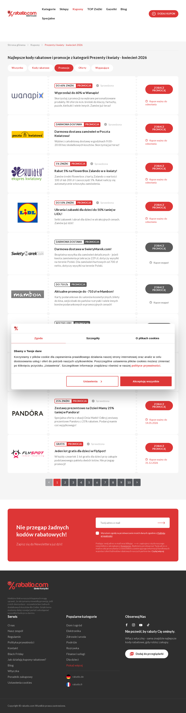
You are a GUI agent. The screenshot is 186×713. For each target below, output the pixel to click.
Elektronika (73, 631)
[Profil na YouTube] (141, 626)
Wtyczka (13, 671)
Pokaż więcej (74, 665)
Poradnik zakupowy (20, 676)
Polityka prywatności (21, 642)
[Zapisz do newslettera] (161, 523)
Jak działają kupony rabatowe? (27, 659)
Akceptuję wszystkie (146, 381)
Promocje (63, 67)
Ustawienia (92, 381)
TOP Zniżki (94, 9)
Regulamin (126, 546)
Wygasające (102, 67)
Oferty (82, 67)
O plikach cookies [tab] (147, 338)
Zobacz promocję (159, 89)
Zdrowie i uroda (76, 636)
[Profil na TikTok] (148, 625)
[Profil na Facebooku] (126, 625)
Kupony (78, 9)
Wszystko (17, 67)
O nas (11, 625)
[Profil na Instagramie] (133, 625)
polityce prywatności (146, 365)
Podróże (71, 642)
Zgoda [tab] (38, 338)
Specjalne (48, 18)
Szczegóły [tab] (93, 338)
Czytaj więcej (157, 551)
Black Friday (15, 654)
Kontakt (13, 648)
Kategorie (49, 9)
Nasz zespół (15, 631)
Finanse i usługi (75, 654)
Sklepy (64, 9)
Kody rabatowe (40, 67)
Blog (124, 9)
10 (129, 482)
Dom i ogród (74, 625)
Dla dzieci (72, 659)
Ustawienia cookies (20, 682)
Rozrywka (72, 648)
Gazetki (111, 9)
